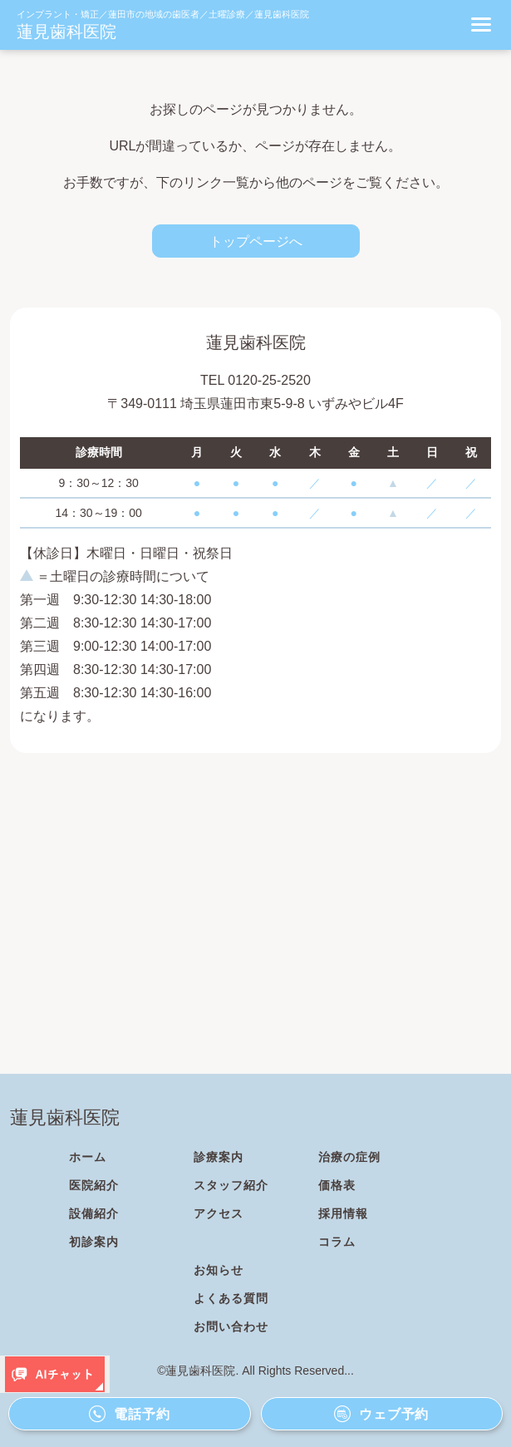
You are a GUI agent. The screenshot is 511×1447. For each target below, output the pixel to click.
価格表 (337, 1185)
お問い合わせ (231, 1326)
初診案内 (94, 1241)
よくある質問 (231, 1298)
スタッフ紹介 (231, 1185)
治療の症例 (349, 1157)
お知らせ (218, 1270)
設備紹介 (94, 1213)
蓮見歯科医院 (66, 31)
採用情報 (343, 1213)
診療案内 (218, 1157)
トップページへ (255, 241)
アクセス (218, 1213)
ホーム (87, 1157)
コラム (337, 1241)
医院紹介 (94, 1185)
